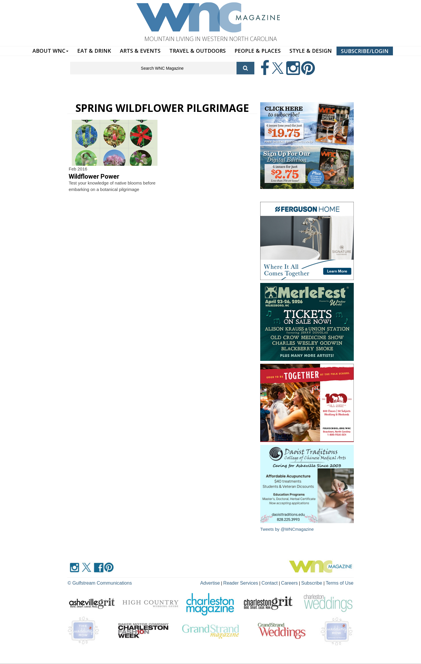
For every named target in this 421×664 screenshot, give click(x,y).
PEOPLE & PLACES (257, 50)
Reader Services (254, 582)
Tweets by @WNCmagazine (287, 529)
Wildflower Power (94, 176)
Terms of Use (341, 582)
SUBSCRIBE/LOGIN (365, 50)
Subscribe (317, 582)
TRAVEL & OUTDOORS (197, 50)
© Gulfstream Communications (95, 582)
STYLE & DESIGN (310, 50)
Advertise (227, 582)
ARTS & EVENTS (140, 50)
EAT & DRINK (94, 50)
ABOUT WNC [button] (50, 50)
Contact (279, 582)
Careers (297, 582)
